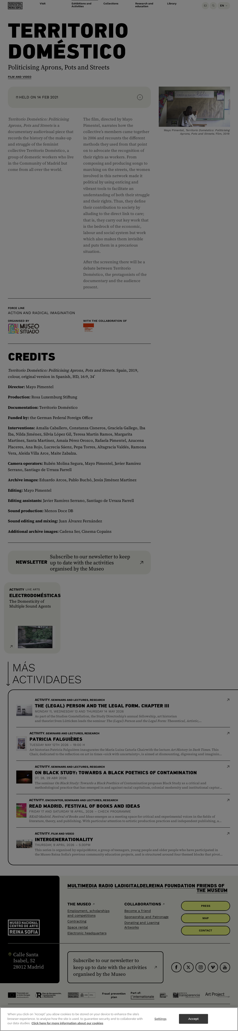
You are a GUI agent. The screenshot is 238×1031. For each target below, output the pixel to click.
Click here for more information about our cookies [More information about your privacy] (67, 1027)
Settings (161, 1022)
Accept (193, 1022)
